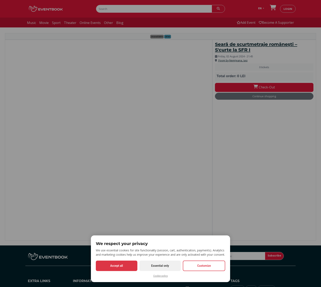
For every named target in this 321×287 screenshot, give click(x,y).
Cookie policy (160, 276)
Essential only (160, 265)
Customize (204, 265)
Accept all (116, 265)
